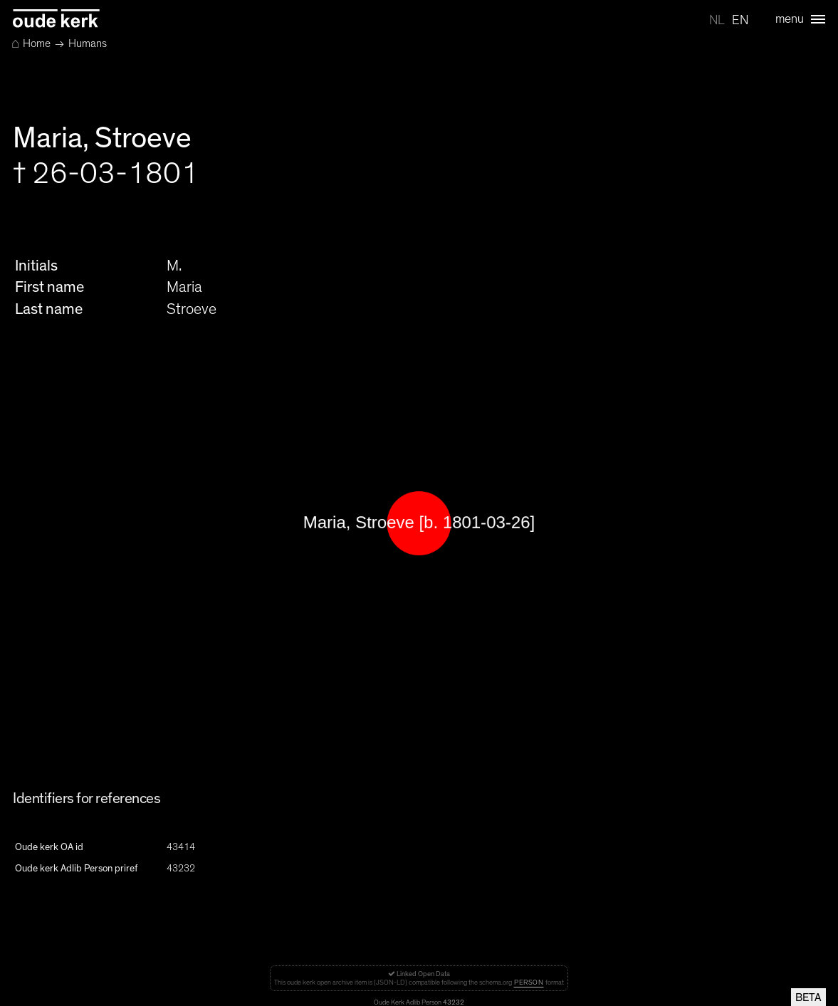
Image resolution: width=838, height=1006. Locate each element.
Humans (87, 43)
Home (31, 43)
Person (528, 982)
